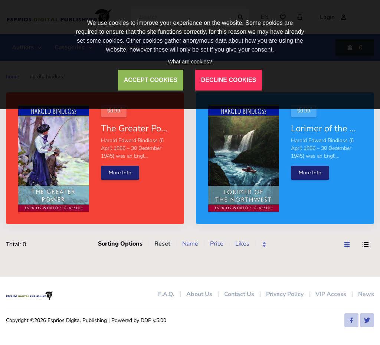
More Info (120, 172)
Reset (162, 244)
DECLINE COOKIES (228, 80)
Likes (242, 244)
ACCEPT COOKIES (150, 80)
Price (216, 244)
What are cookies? (190, 62)
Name (190, 244)
